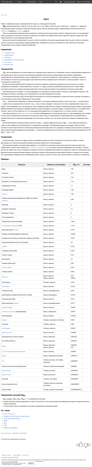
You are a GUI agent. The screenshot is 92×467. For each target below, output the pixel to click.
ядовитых (4, 31)
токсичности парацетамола (38, 147)
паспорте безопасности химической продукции (17, 118)
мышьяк (16, 230)
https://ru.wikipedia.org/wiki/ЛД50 (17, 433)
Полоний (5, 379)
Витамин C (5, 181)
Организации (31, 2)
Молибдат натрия (8, 213)
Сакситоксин (6, 370)
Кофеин (4, 246)
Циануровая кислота (9, 186)
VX (3, 361)
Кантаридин (6, 328)
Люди (19, 2)
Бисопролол (6, 259)
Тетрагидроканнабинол (10, 226)
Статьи (5, 15)
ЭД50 (5, 421)
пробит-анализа (9, 401)
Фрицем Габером (30, 109)
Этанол (4, 194)
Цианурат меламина (9, 209)
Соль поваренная (8, 217)
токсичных (19, 31)
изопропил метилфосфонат (16, 198)
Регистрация (86, 2)
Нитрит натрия (7, 255)
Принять (31, 463)
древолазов (22, 366)
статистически (8, 406)
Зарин (4, 356)
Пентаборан (6, 282)
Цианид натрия (7, 307)
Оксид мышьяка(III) (8, 299)
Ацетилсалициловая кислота (11, 242)
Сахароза (5, 173)
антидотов (65, 35)
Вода (3, 169)
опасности (81, 29)
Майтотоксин (6, 375)
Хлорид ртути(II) (7, 291)
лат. (43, 26)
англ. (59, 26)
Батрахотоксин (7, 366)
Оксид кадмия (7, 267)
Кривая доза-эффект (11, 428)
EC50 (5, 425)
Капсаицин (5, 286)
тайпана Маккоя (9, 341)
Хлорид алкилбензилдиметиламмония (15, 234)
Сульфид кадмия (8, 190)
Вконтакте (25, 455)
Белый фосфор (7, 316)
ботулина (49, 75)
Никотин (5, 277)
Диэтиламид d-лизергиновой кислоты (14, 295)
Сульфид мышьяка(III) (9, 251)
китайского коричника (18, 238)
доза (78, 26)
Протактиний (6, 389)
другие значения (50, 24)
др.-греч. (34, 26)
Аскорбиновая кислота (19, 181)
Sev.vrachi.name (7, 2)
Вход (78, 2)
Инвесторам (17, 455)
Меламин (5, 205)
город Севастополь (69, 1)
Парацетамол (6, 221)
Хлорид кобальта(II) (8, 263)
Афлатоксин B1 (7, 332)
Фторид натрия (7, 271)
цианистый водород (27, 113)
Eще (40, 2)
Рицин (4, 346)
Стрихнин (5, 324)
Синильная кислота (8, 311)
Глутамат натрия (7, 177)
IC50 (5, 423)
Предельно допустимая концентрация (16, 416)
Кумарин (5, 238)
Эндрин (4, 320)
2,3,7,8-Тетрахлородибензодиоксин (13, 351)
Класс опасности (9, 414)
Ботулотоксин (6, 384)
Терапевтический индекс (12, 418)
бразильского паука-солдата (14, 337)
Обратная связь (6, 455)
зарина (4, 200)
